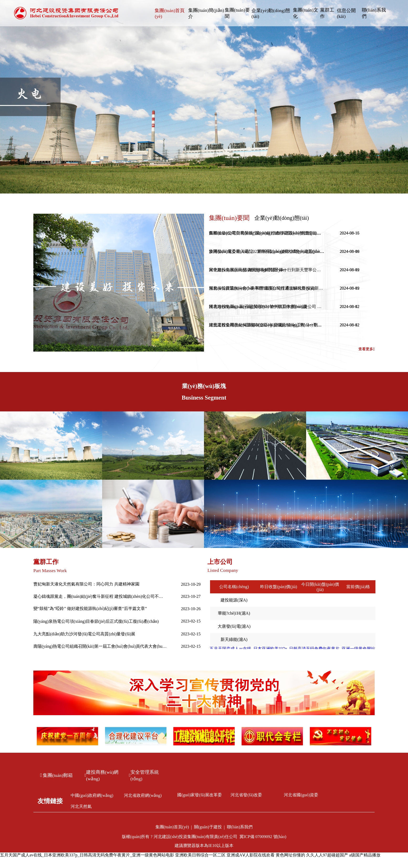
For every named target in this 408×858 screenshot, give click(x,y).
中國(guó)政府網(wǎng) (92, 795)
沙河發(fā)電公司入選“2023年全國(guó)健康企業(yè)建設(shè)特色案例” (267, 251)
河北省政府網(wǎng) (142, 795)
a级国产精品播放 (364, 855)
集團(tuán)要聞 (237, 13)
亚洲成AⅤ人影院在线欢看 (251, 855)
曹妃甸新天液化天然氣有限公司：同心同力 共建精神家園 (86, 584)
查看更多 (366, 349)
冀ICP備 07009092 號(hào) (262, 836)
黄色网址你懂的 (290, 855)
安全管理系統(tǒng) (144, 775)
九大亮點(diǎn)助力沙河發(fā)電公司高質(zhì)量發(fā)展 (84, 634)
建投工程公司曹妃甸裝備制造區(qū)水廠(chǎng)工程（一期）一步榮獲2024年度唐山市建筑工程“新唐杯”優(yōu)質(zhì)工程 (267, 325)
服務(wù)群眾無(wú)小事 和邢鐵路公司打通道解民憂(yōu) (262, 288)
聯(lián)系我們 (374, 13)
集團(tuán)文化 (305, 13)
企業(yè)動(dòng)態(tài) (271, 13)
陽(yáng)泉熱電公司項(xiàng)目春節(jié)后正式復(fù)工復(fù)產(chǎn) (96, 621)
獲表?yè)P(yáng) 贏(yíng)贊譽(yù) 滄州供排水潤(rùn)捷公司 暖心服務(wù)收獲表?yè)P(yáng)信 (267, 306)
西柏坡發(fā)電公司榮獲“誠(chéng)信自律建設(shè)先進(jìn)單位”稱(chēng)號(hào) (267, 233)
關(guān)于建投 (208, 827)
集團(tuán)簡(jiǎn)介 (206, 13)
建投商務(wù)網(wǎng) (101, 775)
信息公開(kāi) (346, 13)
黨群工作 (327, 13)
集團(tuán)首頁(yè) (170, 13)
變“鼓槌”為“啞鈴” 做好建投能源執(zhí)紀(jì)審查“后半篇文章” (90, 608)
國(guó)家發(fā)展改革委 (199, 795)
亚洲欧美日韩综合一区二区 (200, 855)
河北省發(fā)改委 (246, 795)
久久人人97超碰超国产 (327, 855)
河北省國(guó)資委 (301, 795)
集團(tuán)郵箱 (56, 775)
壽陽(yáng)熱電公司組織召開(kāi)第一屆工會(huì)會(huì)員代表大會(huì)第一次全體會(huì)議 (100, 646)
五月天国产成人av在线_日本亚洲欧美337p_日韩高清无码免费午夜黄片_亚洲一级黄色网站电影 (87, 855)
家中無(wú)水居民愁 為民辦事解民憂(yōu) (247, 270)
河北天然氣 (81, 806)
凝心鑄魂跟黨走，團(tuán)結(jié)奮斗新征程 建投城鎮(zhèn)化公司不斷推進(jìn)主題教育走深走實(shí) (100, 596)
